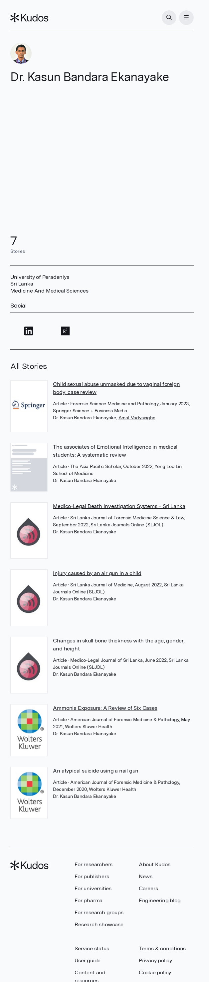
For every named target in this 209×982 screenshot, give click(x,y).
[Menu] (186, 17)
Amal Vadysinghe (136, 417)
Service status (92, 948)
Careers (148, 888)
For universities (93, 888)
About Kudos (154, 864)
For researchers (93, 864)
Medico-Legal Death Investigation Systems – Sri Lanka (119, 506)
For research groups (99, 912)
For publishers (92, 876)
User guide (88, 960)
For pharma (89, 900)
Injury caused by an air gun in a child (97, 573)
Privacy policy (155, 960)
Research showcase (99, 924)
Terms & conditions (162, 948)
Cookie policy (155, 972)
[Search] (169, 17)
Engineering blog (160, 900)
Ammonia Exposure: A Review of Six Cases (105, 708)
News (145, 876)
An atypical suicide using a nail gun (95, 771)
